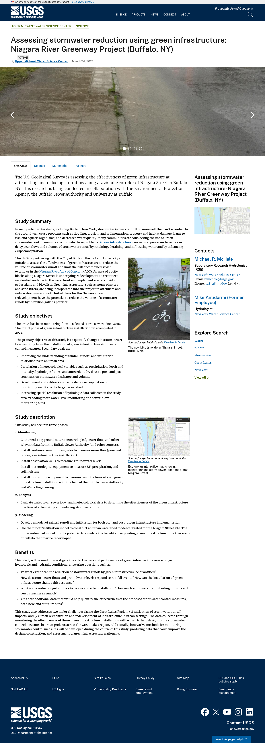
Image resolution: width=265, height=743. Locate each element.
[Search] (250, 14)
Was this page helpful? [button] (231, 739)
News (154, 14)
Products (138, 14)
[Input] (230, 14)
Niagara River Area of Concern (61, 271)
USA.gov (58, 689)
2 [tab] (129, 148)
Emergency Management (227, 691)
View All (201, 377)
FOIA (55, 678)
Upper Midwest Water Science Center (41, 26)
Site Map (183, 678)
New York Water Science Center (217, 275)
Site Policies (102, 678)
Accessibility (19, 678)
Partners (80, 166)
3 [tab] (135, 148)
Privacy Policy (145, 678)
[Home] (27, 17)
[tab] (20, 166)
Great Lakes (203, 362)
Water (198, 341)
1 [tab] (124, 148)
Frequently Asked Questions (234, 8)
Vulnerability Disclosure (110, 689)
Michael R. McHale (213, 259)
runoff (199, 348)
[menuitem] (121, 12)
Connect (169, 14)
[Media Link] (159, 299)
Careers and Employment (144, 691)
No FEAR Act (19, 689)
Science (121, 14)
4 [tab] (140, 148)
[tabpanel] (132, 111)
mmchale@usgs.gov (218, 279)
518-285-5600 (216, 283)
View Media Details (174, 342)
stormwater (202, 355)
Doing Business (187, 689)
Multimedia (59, 166)
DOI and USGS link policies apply (231, 679)
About (185, 14)
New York (201, 370)
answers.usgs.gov (242, 729)
